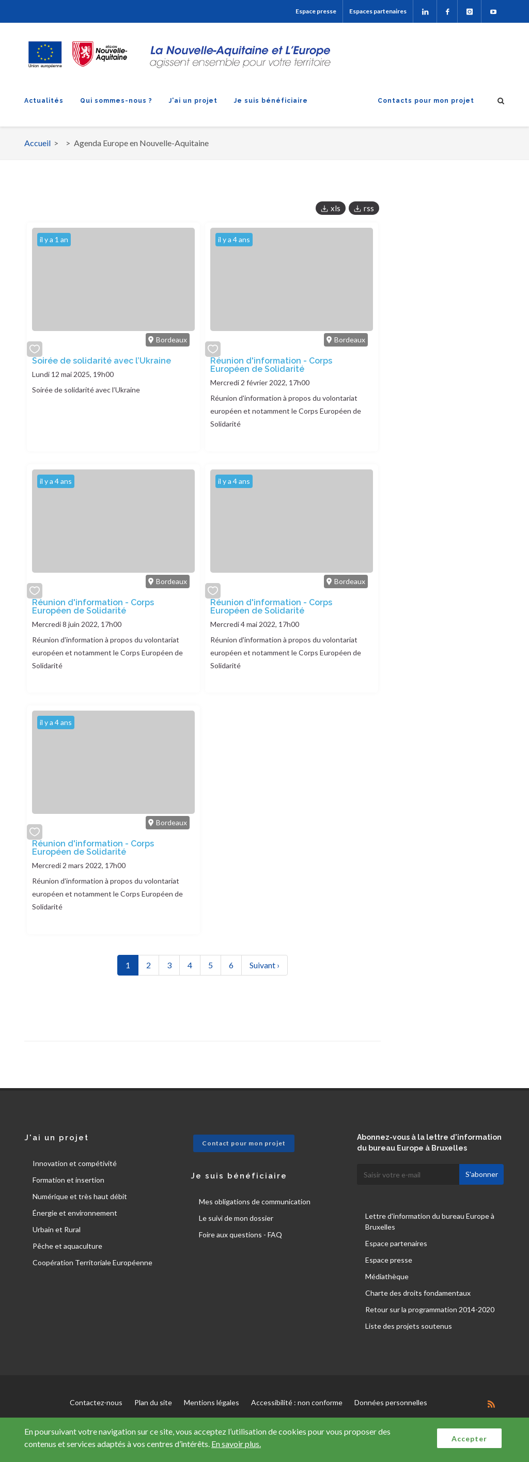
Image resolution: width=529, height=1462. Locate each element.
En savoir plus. (236, 1444)
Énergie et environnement (75, 1212)
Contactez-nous (96, 1402)
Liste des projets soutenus (408, 1326)
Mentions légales (211, 1402)
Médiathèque (387, 1276)
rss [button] (369, 208)
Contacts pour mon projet (426, 100)
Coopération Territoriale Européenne (92, 1262)
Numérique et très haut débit (80, 1196)
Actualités (44, 100)
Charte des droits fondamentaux (418, 1292)
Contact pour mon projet (244, 1143)
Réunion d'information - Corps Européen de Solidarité (271, 365)
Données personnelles (390, 1402)
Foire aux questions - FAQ (240, 1234)
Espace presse (315, 11)
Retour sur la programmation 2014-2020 (429, 1309)
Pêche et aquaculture (67, 1245)
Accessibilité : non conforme (297, 1402)
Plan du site (153, 1402)
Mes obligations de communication (254, 1201)
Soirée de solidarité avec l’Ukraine (101, 361)
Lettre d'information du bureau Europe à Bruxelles (429, 1221)
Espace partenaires (396, 1243)
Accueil (37, 143)
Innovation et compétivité (75, 1163)
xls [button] (335, 208)
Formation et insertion (68, 1179)
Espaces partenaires (378, 11)
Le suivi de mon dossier (236, 1218)
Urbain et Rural (57, 1229)
